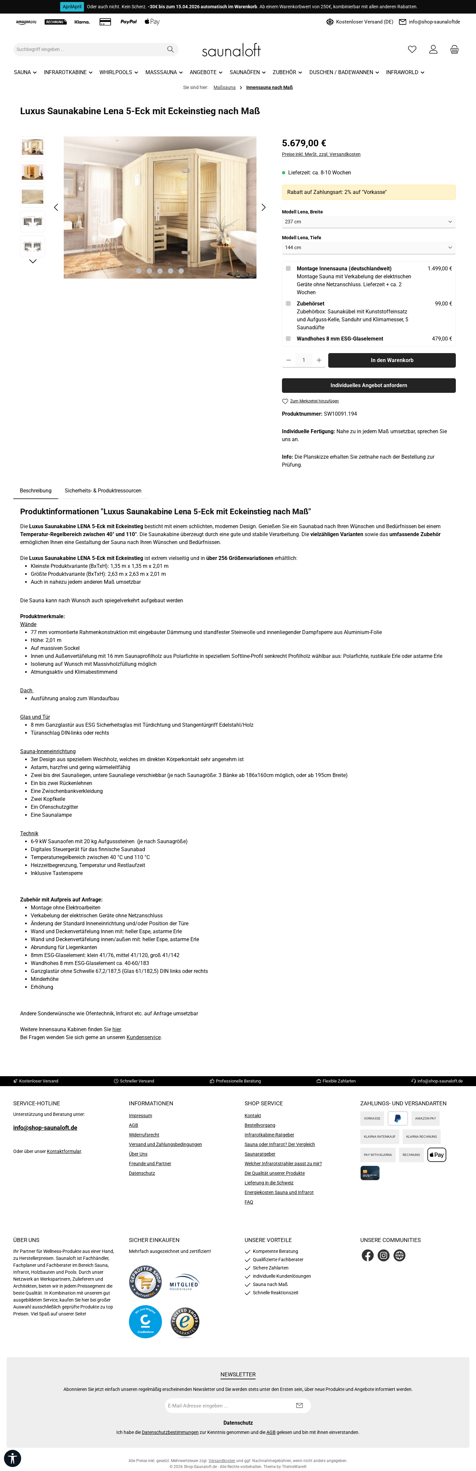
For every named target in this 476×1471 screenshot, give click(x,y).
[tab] (35, 491)
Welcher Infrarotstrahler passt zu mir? (283, 1163)
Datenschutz (142, 1173)
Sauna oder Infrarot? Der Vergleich (280, 1144)
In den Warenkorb (392, 360)
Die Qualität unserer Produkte (275, 1173)
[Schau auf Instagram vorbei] (383, 1255)
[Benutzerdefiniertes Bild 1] (145, 1282)
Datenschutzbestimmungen (170, 1432)
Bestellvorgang (260, 1125)
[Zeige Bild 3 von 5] (160, 271)
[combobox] (88, 49)
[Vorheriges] (56, 207)
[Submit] (299, 1405)
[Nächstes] (263, 207)
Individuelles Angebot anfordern (369, 385)
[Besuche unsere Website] (399, 1255)
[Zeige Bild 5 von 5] (181, 271)
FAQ (249, 1202)
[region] (144, 207)
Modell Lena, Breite (302, 211)
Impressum (140, 1115)
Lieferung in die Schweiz (269, 1182)
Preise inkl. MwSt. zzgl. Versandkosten (321, 154)
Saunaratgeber (260, 1154)
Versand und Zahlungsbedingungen (165, 1144)
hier (116, 1029)
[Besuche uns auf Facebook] (367, 1255)
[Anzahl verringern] (289, 360)
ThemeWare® (294, 1466)
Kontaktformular (64, 1151)
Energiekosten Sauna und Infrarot (279, 1192)
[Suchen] (170, 49)
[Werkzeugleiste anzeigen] (12, 1458)
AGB (133, 1125)
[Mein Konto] (433, 49)
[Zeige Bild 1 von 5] (138, 271)
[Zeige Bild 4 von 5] (170, 271)
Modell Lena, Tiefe (301, 237)
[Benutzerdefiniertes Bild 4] (185, 1322)
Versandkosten (222, 1460)
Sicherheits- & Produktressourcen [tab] (103, 490)
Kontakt (253, 1115)
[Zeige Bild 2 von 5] (149, 271)
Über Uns (138, 1154)
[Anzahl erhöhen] (319, 360)
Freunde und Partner (150, 1163)
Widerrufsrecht (144, 1134)
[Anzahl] (304, 360)
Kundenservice (144, 1037)
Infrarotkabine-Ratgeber (269, 1134)
